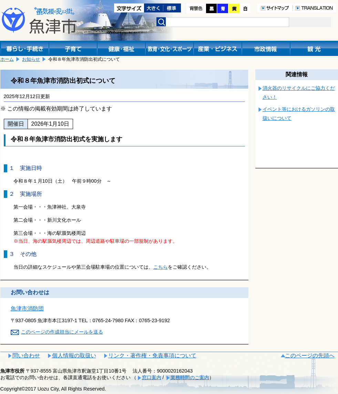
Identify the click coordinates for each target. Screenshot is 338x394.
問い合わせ (26, 355)
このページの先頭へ (310, 355)
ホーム (7, 59)
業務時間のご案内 (190, 377)
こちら (160, 267)
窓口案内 (151, 377)
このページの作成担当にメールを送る (62, 332)
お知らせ (31, 59)
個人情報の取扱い (74, 355)
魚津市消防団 (27, 308)
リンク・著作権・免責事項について (152, 355)
